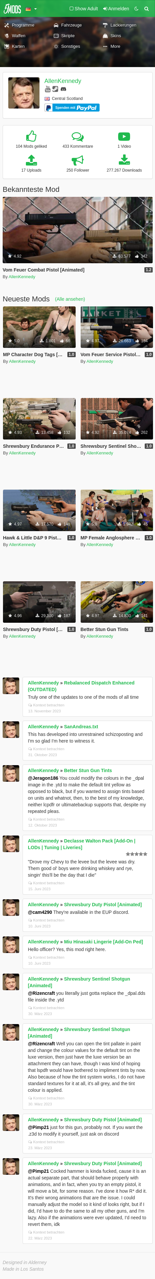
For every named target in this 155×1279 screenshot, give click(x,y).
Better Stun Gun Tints (88, 770)
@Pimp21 (38, 1127)
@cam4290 (40, 912)
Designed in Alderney (25, 1262)
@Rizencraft (41, 993)
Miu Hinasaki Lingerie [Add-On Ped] (103, 941)
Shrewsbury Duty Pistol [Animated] (103, 904)
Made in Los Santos (23, 1269)
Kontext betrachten (46, 705)
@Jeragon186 (43, 778)
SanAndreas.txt (81, 726)
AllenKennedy (62, 81)
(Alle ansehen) (70, 299)
